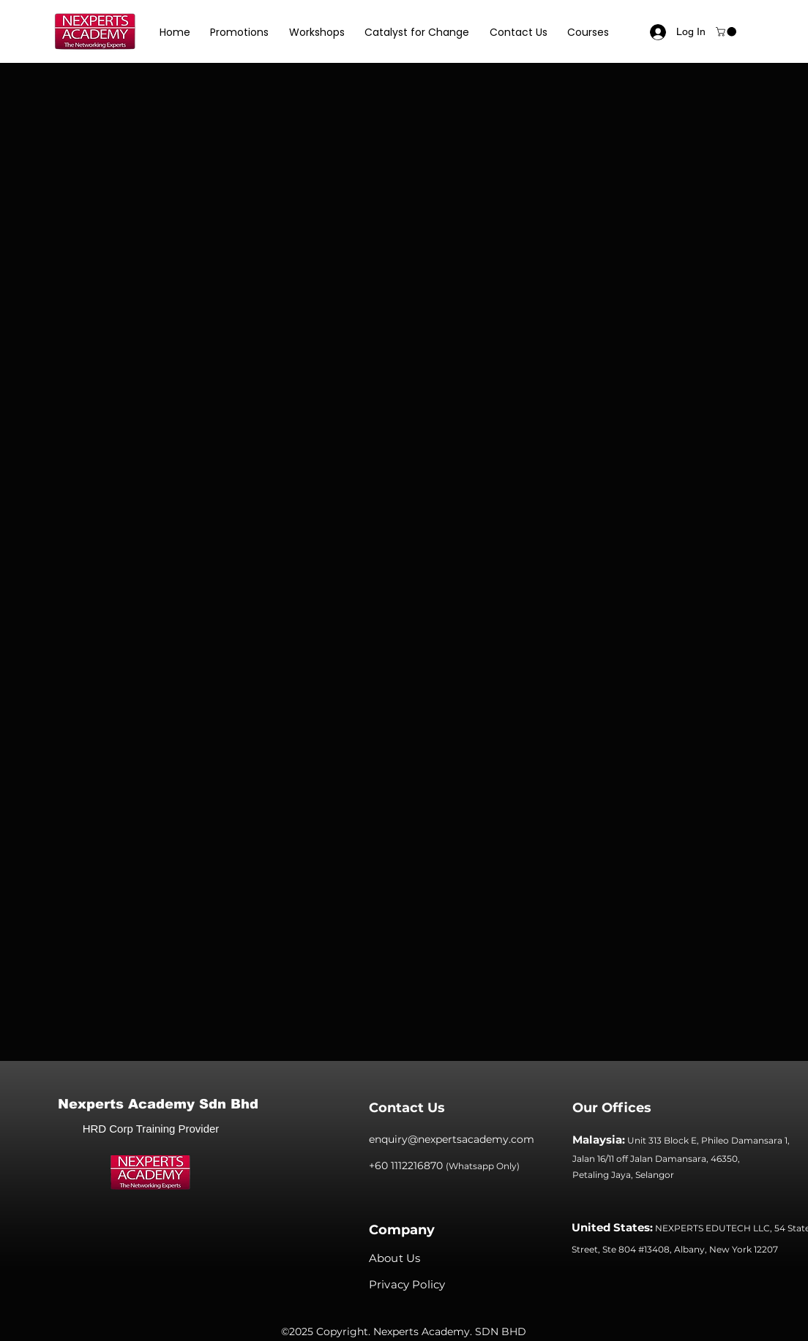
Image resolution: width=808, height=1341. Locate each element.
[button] (240, 32)
